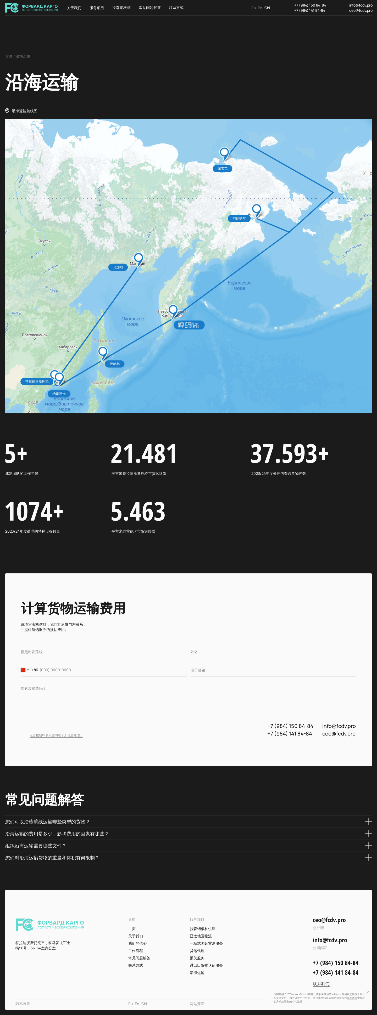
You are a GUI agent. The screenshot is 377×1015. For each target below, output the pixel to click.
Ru (253, 7)
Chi (267, 7)
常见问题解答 (150, 7)
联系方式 (176, 7)
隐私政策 (22, 1003)
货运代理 (197, 950)
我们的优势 (137, 943)
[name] (274, 651)
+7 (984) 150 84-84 (310, 5)
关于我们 (74, 7)
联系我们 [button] (321, 984)
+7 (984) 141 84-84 (309, 10)
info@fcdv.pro (361, 5)
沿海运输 (197, 972)
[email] (274, 670)
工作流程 (135, 950)
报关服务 (197, 957)
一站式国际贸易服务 (206, 943)
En (260, 7)
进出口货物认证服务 (206, 965)
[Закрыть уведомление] (367, 992)
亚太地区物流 (201, 935)
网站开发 (197, 1003)
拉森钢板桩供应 (202, 928)
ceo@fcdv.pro (361, 10)
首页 (9, 56)
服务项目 (97, 7)
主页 (132, 928)
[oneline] (104, 651)
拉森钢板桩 (121, 7)
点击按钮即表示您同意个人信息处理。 (56, 735)
